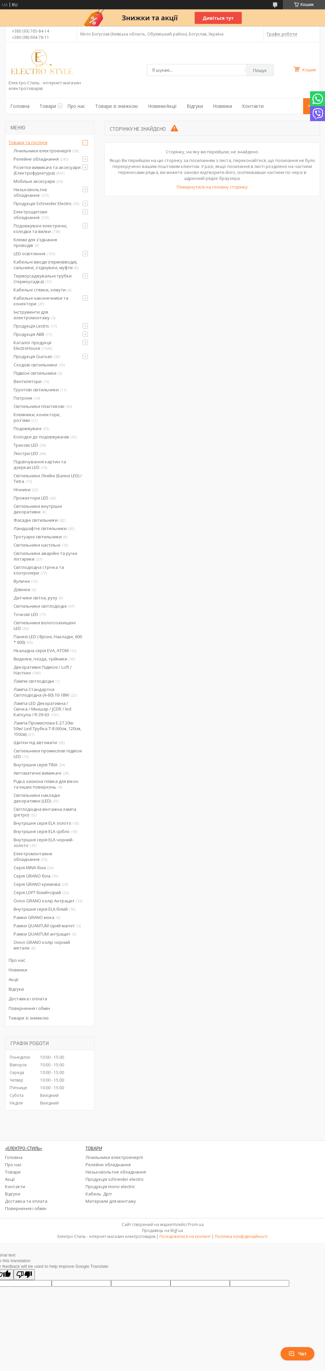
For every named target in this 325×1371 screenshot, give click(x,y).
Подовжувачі (27, 428)
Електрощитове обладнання (30, 214)
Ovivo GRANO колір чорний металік (42, 945)
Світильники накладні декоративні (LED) (37, 798)
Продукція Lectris (31, 326)
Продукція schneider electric (115, 1179)
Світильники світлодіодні (40, 606)
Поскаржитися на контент (185, 1236)
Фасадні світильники (36, 520)
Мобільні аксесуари (34, 181)
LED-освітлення (29, 254)
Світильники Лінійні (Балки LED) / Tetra (48, 478)
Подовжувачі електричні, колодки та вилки (40, 228)
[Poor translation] (24, 1274)
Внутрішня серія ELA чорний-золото (44, 842)
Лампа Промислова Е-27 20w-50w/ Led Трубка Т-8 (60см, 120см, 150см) (47, 728)
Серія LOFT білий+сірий (37, 892)
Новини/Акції (162, 106)
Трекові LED (26, 445)
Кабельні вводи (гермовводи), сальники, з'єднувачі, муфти (45, 264)
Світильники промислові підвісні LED (48, 753)
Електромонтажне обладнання (33, 856)
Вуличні (22, 581)
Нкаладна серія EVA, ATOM (41, 650)
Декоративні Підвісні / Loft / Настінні (43, 670)
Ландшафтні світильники (40, 528)
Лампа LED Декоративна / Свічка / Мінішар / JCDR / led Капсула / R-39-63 (42, 709)
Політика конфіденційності (241, 1236)
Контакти (253, 106)
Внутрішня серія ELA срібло (42, 831)
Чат (297, 1354)
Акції (13, 979)
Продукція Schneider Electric (43, 203)
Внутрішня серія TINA (35, 765)
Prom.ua (196, 1224)
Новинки (222, 106)
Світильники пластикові (39, 406)
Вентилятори (27, 381)
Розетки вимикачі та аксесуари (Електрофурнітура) (47, 170)
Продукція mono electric (110, 1186)
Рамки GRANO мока (34, 917)
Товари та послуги (28, 142)
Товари (47, 106)
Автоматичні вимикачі (37, 773)
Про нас (76, 106)
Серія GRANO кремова (37, 884)
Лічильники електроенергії (42, 151)
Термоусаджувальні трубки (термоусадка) (43, 278)
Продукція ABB (29, 334)
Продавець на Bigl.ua (162, 1230)
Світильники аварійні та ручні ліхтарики (45, 556)
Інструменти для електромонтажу (32, 315)
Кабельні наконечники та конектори (41, 301)
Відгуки (195, 106)
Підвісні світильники (35, 373)
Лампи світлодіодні (34, 681)
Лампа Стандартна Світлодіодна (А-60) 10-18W (41, 692)
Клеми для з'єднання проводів (35, 242)
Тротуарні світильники (38, 537)
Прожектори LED (31, 498)
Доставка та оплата (26, 1201)
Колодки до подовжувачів (41, 437)
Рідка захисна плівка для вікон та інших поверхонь (46, 784)
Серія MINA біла (30, 868)
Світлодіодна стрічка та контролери (39, 570)
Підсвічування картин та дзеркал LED (40, 464)
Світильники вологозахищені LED (45, 625)
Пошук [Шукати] (260, 70)
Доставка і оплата (28, 999)
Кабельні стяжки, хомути (40, 290)
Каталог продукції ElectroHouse (32, 345)
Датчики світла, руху (35, 598)
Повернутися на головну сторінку (212, 187)
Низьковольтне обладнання (30, 192)
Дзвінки (22, 589)
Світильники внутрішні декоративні (38, 509)
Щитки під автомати (35, 742)
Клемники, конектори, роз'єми (37, 417)
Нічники (22, 490)
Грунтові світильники (36, 390)
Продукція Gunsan (33, 356)
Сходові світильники (35, 365)
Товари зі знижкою (116, 106)
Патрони (23, 398)
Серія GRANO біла (32, 876)
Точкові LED (26, 614)
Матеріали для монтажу (111, 1201)
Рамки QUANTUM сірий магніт (44, 926)
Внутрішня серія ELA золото (42, 823)
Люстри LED (26, 453)
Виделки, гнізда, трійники (40, 659)
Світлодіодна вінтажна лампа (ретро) (45, 812)
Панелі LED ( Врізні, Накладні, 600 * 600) (48, 639)
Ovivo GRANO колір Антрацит (44, 901)
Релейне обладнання (36, 159)
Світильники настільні (37, 545)
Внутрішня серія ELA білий (41, 909)
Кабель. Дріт (99, 1194)
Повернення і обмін (29, 1008)
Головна (20, 106)
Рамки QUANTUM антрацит (42, 934)
